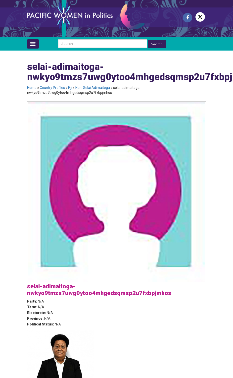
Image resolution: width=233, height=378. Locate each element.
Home (32, 88)
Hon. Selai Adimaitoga (92, 88)
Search (157, 44)
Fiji (70, 88)
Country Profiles (52, 88)
